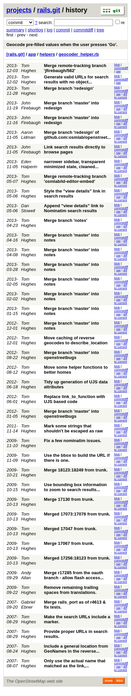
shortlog (35, 29)
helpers (47, 54)
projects (19, 10)
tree (100, 29)
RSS (119, 680)
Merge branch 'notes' (65, 220)
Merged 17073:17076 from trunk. (77, 513)
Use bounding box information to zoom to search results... (75, 487)
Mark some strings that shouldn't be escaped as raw (73, 428)
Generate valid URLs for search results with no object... (76, 79)
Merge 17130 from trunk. (69, 499)
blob (117, 64)
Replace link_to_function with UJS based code (74, 399)
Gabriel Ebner (28, 605)
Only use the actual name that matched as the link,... (74, 663)
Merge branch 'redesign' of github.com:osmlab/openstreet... (77, 135)
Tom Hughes (28, 68)
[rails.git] (15, 54)
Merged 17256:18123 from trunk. (77, 558)
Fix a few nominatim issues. (72, 440)
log (49, 29)
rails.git (48, 10)
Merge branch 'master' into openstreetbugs (71, 355)
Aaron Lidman (28, 135)
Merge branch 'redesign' (69, 88)
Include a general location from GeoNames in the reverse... (76, 649)
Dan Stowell (28, 208)
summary (15, 29)
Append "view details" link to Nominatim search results (74, 208)
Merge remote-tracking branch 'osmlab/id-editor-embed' (75, 179)
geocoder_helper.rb (79, 54)
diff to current (120, 95)
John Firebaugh (31, 105)
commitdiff (83, 29)
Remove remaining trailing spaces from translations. (71, 590)
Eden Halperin (29, 164)
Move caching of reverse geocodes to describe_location (76, 340)
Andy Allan (26, 575)
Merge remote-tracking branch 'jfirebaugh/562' (75, 68)
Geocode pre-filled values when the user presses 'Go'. (61, 44)
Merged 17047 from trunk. (70, 528)
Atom (108, 680)
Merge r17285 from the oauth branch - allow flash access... (74, 575)
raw (118, 71)
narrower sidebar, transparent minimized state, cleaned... (74, 164)
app (32, 54)
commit (63, 29)
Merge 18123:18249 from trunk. (76, 469)
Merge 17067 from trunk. (69, 543)
